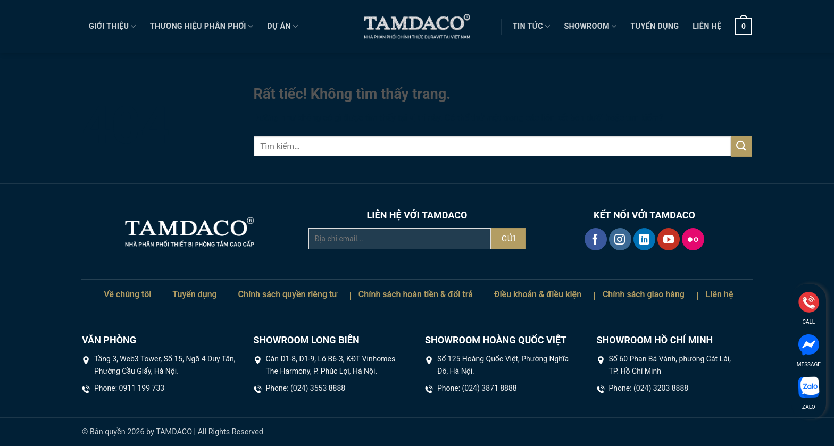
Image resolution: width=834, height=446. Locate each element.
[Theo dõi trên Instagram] (620, 239)
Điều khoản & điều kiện (537, 294)
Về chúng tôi (127, 294)
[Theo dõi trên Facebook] (596, 239)
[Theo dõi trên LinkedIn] (644, 239)
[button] (743, 27)
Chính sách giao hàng (644, 294)
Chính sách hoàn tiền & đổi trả (415, 294)
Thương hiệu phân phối (202, 26)
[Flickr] (693, 239)
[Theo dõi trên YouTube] (668, 239)
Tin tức (532, 26)
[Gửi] (741, 146)
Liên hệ (707, 26)
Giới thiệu (112, 26)
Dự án (282, 26)
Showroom (590, 26)
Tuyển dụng (654, 26)
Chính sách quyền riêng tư (288, 294)
